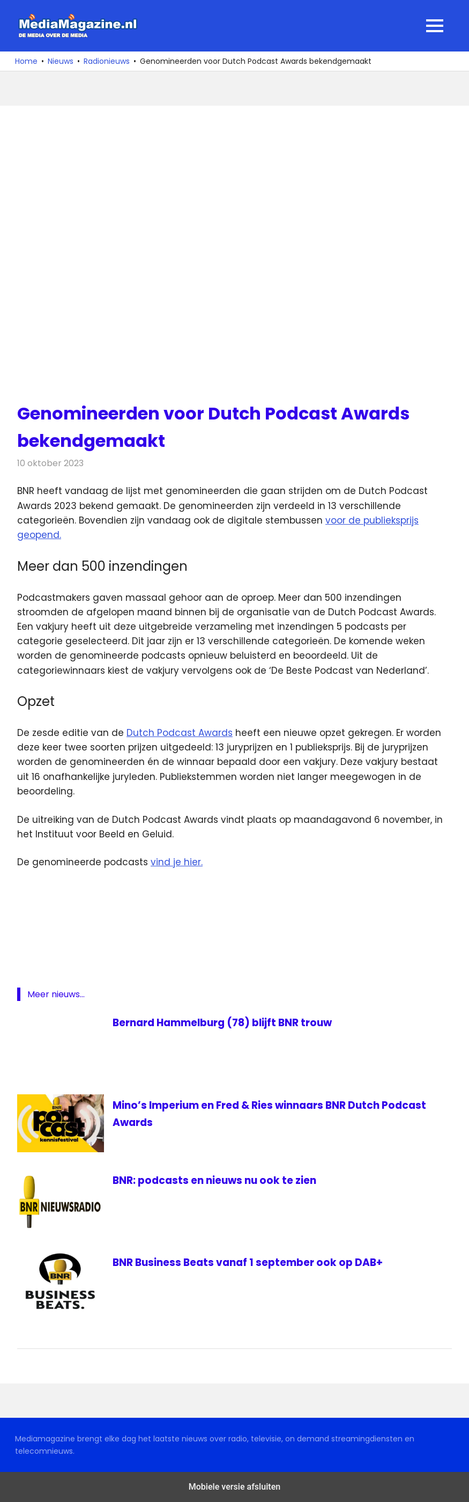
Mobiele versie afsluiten (234, 1487)
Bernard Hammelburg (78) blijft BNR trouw (230, 1022)
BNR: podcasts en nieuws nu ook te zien (219, 1180)
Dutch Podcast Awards (179, 732)
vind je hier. (177, 862)
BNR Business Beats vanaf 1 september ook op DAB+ (253, 1262)
